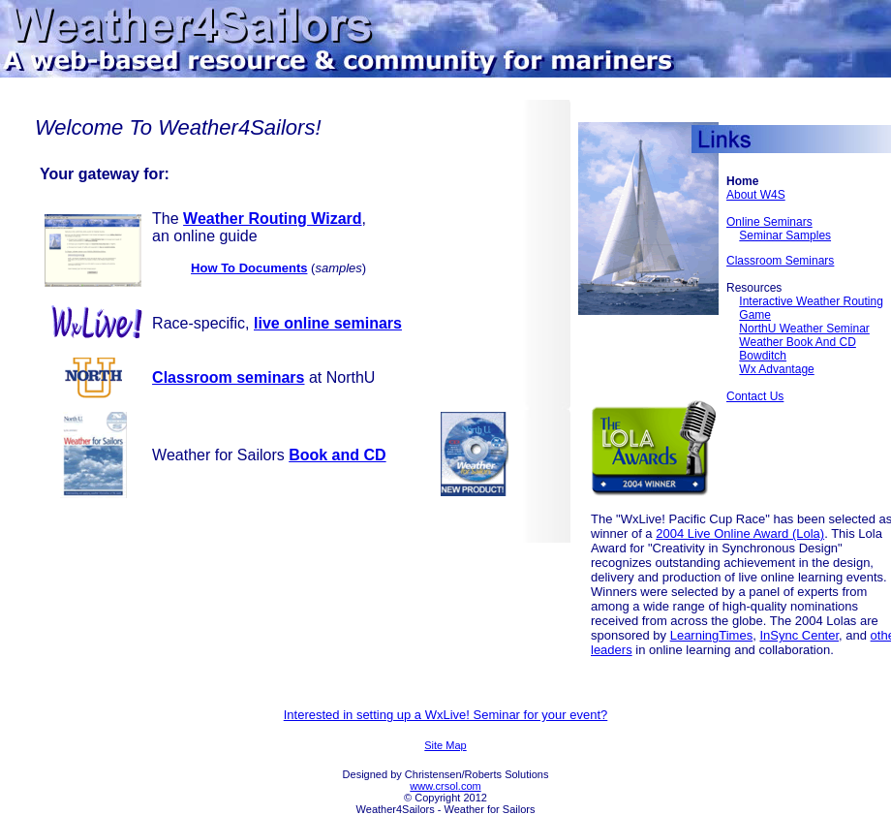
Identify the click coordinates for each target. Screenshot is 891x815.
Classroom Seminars (780, 260)
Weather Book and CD (797, 342)
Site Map (445, 745)
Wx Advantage (776, 369)
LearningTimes (711, 635)
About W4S (755, 195)
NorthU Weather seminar (804, 328)
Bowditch (762, 355)
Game (755, 315)
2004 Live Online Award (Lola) (740, 533)
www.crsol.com (445, 786)
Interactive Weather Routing (811, 301)
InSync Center (799, 635)
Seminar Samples (785, 235)
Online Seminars (769, 222)
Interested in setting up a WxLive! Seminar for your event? (446, 714)
